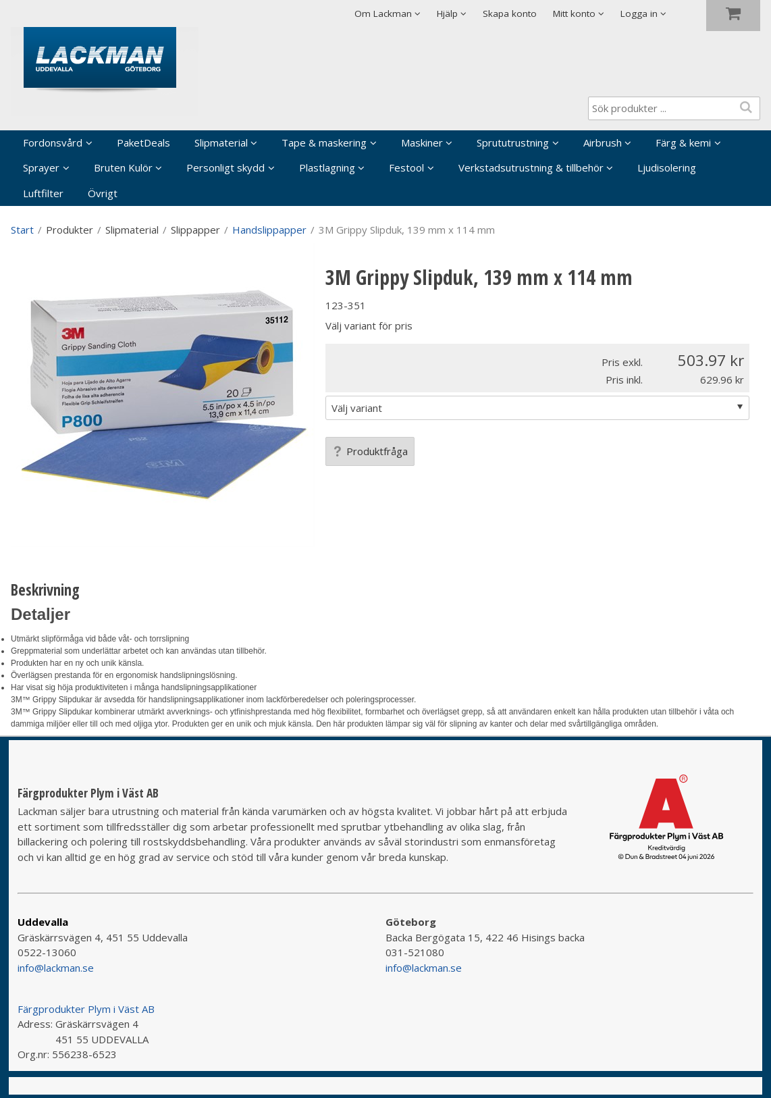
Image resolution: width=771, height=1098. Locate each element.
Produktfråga (370, 451)
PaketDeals (143, 142)
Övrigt (102, 193)
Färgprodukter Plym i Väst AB (86, 1009)
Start (22, 229)
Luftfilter (43, 193)
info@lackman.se (56, 967)
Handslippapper (269, 229)
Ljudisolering (666, 167)
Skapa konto (510, 13)
